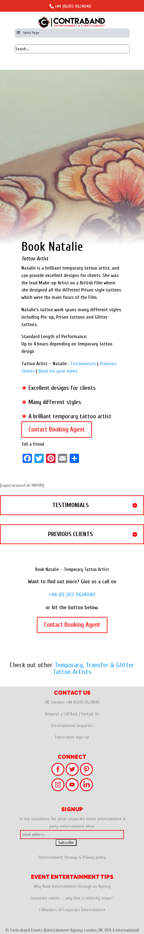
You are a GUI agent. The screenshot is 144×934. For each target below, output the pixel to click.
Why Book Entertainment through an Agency (72, 886)
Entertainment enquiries (72, 725)
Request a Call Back (61, 714)
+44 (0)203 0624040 (73, 6)
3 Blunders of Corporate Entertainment (72, 909)
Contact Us (90, 714)
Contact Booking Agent (56, 429)
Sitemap (71, 857)
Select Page (27, 33)
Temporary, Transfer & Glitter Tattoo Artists (93, 668)
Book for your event (57, 371)
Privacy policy (94, 857)
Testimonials (83, 363)
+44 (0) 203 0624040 (72, 594)
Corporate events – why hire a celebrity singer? (72, 898)
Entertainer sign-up (72, 737)
